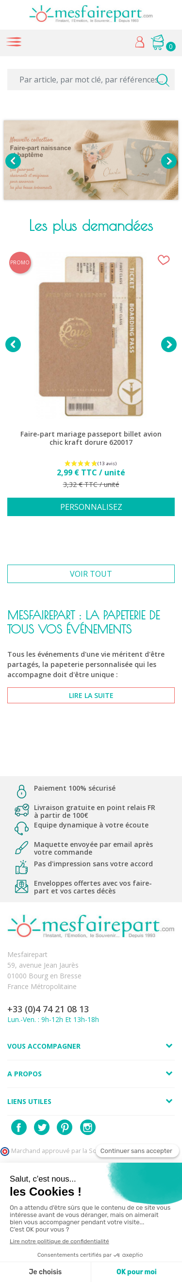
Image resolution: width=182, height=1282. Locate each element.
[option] (91, 161)
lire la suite (91, 695)
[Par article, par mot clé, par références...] (91, 79)
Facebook (19, 1127)
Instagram (88, 1127)
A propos (24, 1073)
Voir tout (91, 573)
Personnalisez (91, 507)
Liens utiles (29, 1101)
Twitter (42, 1127)
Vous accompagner (44, 1046)
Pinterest (64, 1127)
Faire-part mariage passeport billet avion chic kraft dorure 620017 (91, 438)
